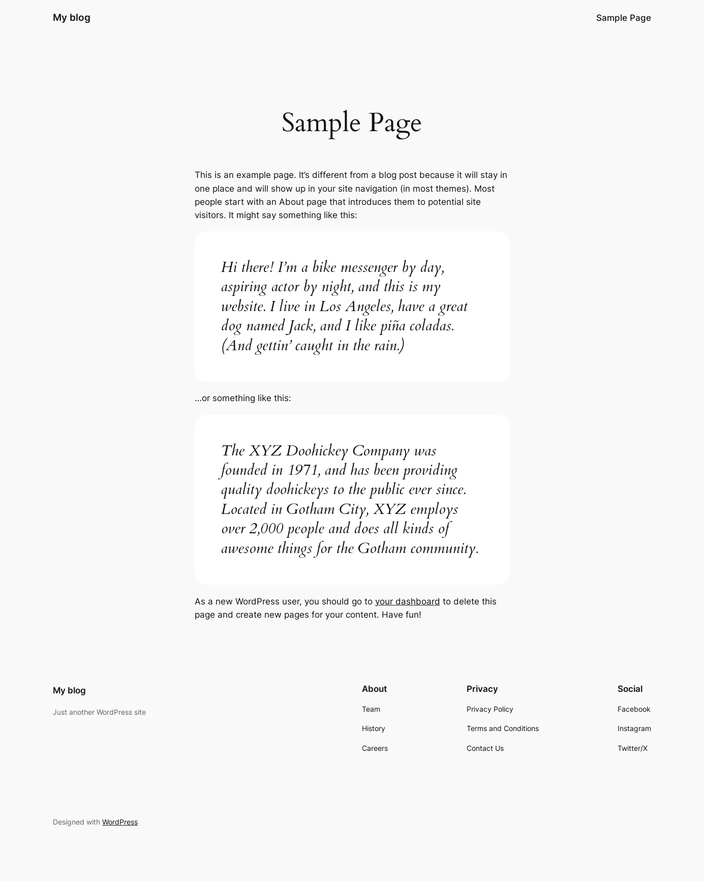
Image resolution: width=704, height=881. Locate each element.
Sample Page (623, 18)
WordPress (120, 821)
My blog (71, 17)
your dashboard (407, 601)
